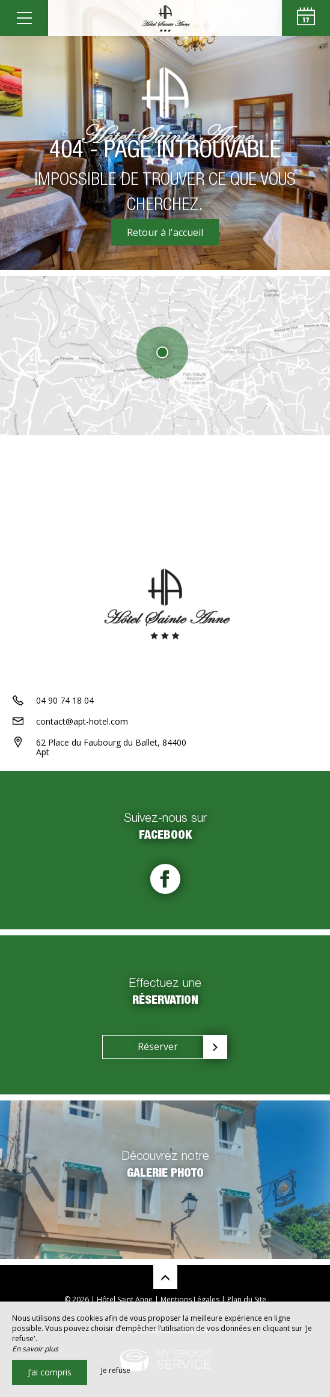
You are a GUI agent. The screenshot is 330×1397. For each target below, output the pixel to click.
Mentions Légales (189, 1299)
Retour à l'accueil (165, 232)
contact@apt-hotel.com (82, 721)
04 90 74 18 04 (65, 700)
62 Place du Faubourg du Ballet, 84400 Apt (111, 747)
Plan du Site (246, 1299)
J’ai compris (50, 1372)
